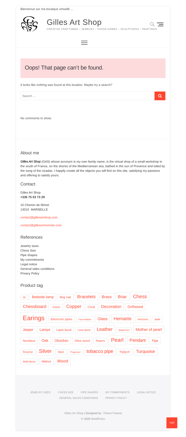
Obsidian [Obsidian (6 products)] (61, 340)
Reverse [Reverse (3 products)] (28, 352)
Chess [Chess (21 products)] (140, 296)
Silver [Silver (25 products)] (45, 351)
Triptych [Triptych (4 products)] (124, 352)
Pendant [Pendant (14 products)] (138, 340)
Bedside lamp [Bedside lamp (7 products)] (43, 297)
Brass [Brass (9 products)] (107, 297)
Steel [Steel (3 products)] (61, 352)
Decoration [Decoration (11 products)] (111, 306)
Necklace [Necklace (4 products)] (29, 340)
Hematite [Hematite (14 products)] (122, 318)
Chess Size (28, 250)
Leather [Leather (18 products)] (105, 329)
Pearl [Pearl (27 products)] (117, 340)
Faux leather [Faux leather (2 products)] (84, 319)
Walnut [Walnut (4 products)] (46, 361)
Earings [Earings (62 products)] (34, 317)
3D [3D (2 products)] (24, 297)
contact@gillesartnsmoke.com (41, 225)
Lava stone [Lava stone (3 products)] (84, 330)
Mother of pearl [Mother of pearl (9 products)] (149, 329)
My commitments (32, 259)
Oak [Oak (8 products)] (45, 340)
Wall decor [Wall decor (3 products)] (29, 361)
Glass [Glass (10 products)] (103, 318)
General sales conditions (37, 268)
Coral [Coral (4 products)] (91, 307)
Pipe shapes (28, 255)
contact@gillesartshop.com (39, 217)
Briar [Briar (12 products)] (122, 296)
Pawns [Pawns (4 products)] (100, 340)
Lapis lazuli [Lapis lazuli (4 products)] (63, 330)
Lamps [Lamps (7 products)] (45, 330)
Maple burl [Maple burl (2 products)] (124, 330)
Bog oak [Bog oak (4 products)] (65, 297)
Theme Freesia (112, 413)
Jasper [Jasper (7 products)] (28, 330)
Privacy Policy (29, 273)
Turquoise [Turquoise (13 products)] (145, 351)
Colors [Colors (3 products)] (56, 307)
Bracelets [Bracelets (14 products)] (86, 296)
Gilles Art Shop (74, 22)
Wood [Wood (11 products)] (62, 361)
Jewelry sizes (29, 246)
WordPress (98, 418)
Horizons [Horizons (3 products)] (143, 319)
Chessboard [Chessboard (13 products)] (34, 306)
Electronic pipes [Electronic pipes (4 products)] (61, 319)
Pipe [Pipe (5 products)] (155, 340)
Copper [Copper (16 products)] (73, 306)
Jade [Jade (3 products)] (157, 319)
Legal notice (28, 264)
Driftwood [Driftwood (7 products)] (135, 307)
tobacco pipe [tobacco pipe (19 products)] (99, 351)
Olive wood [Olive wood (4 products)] (82, 340)
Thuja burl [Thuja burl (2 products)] (75, 352)
